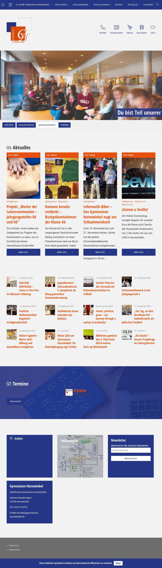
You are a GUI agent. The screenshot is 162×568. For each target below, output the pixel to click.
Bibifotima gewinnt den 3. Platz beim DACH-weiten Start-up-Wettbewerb (100, 341)
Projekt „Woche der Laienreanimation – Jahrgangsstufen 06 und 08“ (22, 199)
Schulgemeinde (80, 5)
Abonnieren (15, 401)
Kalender (148, 5)
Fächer (118, 5)
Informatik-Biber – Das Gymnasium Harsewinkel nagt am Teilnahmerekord (99, 199)
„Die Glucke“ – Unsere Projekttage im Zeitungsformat (144, 339)
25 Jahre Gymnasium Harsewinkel (33, 5)
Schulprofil (61, 5)
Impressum (14, 545)
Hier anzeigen (67, 446)
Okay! (118, 563)
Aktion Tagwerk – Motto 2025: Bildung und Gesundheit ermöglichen (22, 341)
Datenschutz (14, 550)
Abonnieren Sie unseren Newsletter (129, 445)
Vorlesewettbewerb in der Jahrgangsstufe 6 (136, 292)
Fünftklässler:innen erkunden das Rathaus (67, 314)
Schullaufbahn (101, 5)
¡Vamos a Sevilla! (135, 194)
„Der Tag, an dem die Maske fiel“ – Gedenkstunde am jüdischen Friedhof (138, 316)
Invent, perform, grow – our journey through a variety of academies (99, 316)
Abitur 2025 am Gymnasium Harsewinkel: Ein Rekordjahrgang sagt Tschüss (61, 341)
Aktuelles (133, 5)
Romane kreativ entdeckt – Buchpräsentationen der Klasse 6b (60, 199)
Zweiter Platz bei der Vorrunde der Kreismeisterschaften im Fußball (99, 288)
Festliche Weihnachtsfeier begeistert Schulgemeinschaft (22, 316)
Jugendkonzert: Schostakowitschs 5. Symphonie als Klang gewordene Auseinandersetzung (61, 290)
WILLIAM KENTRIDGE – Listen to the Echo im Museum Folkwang (23, 288)
